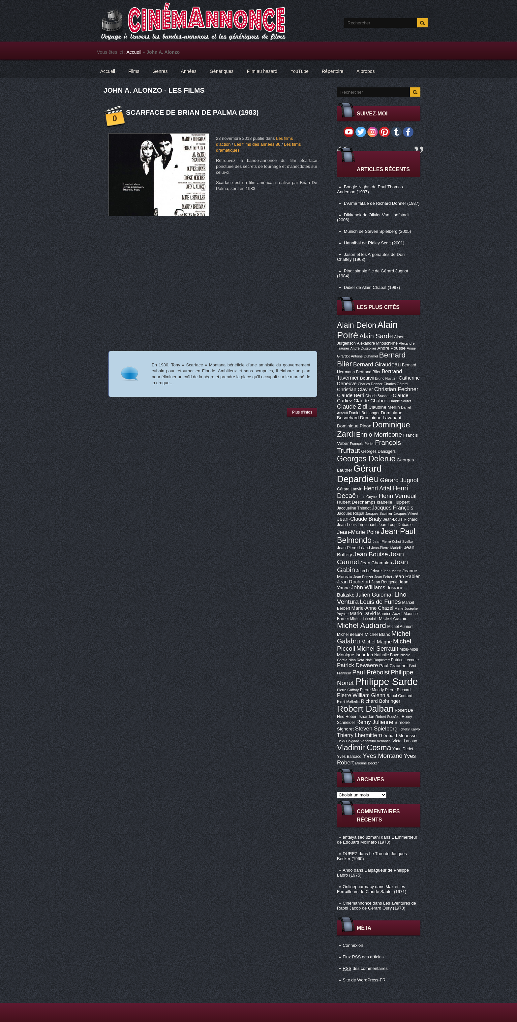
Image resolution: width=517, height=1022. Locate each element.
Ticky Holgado (348, 741)
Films (133, 71)
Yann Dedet (402, 749)
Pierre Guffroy (348, 690)
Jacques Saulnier (378, 513)
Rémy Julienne (374, 722)
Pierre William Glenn (361, 695)
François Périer (362, 444)
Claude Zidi (352, 406)
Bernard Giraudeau (377, 364)
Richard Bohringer (380, 701)
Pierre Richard (398, 690)
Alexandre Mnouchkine (377, 343)
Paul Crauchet (393, 665)
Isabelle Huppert (393, 502)
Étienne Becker (367, 763)
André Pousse (391, 348)
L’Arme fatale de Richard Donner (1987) (382, 203)
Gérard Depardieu (359, 473)
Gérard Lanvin (349, 489)
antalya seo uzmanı (361, 837)
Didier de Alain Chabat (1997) (372, 287)
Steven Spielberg (376, 729)
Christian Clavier (355, 389)
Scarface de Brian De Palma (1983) (192, 112)
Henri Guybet (367, 497)
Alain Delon (356, 325)
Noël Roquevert (377, 660)
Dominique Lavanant (380, 417)
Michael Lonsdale (364, 619)
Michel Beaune (350, 634)
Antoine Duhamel (364, 356)
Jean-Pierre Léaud (353, 547)
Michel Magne (376, 641)
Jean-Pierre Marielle (387, 548)
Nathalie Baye (386, 655)
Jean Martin (392, 571)
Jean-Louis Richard (400, 519)
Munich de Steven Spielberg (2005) (377, 231)
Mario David (363, 613)
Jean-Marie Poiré (358, 532)
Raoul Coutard (399, 696)
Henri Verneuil (397, 496)
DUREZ (350, 853)
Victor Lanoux (405, 741)
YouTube (299, 71)
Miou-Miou (409, 649)
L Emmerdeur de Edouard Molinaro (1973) (377, 840)
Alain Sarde (376, 336)
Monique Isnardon (355, 654)
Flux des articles (363, 956)
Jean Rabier (406, 576)
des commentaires (365, 968)
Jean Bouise (370, 554)
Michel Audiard (361, 625)
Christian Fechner (396, 389)
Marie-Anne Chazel (372, 608)
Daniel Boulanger (364, 413)
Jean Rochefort (353, 581)
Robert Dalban (365, 709)
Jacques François (392, 508)
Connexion (353, 945)
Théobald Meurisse (397, 735)
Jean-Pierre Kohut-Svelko (393, 541)
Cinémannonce (357, 903)
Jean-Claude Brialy (359, 519)
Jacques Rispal (350, 513)
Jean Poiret (383, 577)
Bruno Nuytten (386, 378)
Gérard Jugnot (399, 480)
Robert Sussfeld (388, 717)
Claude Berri (350, 395)
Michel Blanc (377, 634)
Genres (160, 71)
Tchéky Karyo (409, 729)
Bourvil (367, 378)
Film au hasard (262, 71)
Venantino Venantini (375, 741)
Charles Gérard (395, 384)
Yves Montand (383, 755)
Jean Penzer (363, 577)
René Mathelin (348, 701)
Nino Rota (356, 660)
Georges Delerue (366, 458)
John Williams (368, 587)
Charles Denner (370, 384)
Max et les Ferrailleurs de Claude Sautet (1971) (371, 889)
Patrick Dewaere (357, 665)
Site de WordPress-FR (364, 979)
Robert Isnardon (360, 716)
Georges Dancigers (378, 451)
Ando (347, 870)
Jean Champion (376, 562)
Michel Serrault (377, 648)
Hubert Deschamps (356, 502)
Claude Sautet (400, 401)
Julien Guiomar (374, 595)
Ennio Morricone (379, 434)
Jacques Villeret (405, 513)
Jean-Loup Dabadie (395, 524)
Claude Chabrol (370, 400)
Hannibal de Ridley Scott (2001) (374, 242)
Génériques (221, 71)
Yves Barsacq (349, 756)
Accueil (134, 52)
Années (189, 71)
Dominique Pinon (354, 425)
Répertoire (332, 71)
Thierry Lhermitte (357, 735)
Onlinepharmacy (358, 886)
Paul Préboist (370, 672)
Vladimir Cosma (364, 747)
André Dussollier (363, 348)
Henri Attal (377, 488)
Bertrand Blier (368, 372)
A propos (365, 71)
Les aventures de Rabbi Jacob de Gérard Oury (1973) (376, 906)
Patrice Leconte (405, 660)
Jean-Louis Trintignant (357, 524)
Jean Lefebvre (369, 571)
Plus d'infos (302, 412)
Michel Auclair (393, 618)
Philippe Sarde (386, 681)
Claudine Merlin (384, 407)
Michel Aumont (400, 626)
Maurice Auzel (389, 613)
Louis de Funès (380, 602)
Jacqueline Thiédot (354, 508)
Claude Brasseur (378, 396)
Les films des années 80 (257, 144)
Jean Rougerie (385, 582)
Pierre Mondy (372, 690)
